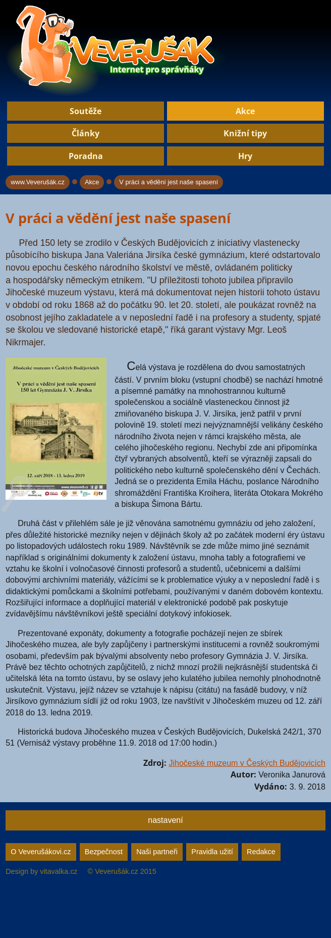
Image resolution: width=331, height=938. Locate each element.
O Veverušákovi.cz (41, 852)
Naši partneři (157, 852)
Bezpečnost (104, 852)
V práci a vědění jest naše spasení (168, 182)
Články (85, 133)
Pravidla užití (212, 852)
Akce (245, 111)
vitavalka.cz (58, 871)
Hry (245, 156)
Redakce (261, 852)
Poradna (86, 156)
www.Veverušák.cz (38, 182)
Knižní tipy (245, 133)
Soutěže (85, 111)
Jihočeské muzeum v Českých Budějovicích (247, 763)
